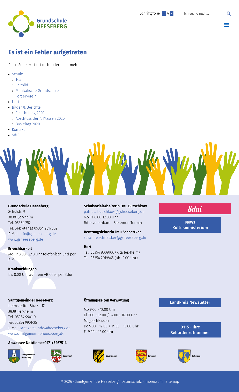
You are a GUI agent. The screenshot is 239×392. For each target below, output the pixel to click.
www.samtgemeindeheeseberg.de (36, 333)
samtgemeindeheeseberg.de (45, 328)
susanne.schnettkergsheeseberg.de (115, 237)
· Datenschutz (130, 381)
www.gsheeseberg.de (25, 239)
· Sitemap (171, 381)
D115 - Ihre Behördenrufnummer (190, 330)
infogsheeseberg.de (38, 234)
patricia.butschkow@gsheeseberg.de (114, 211)
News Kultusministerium (190, 225)
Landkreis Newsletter (190, 302)
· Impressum (152, 381)
